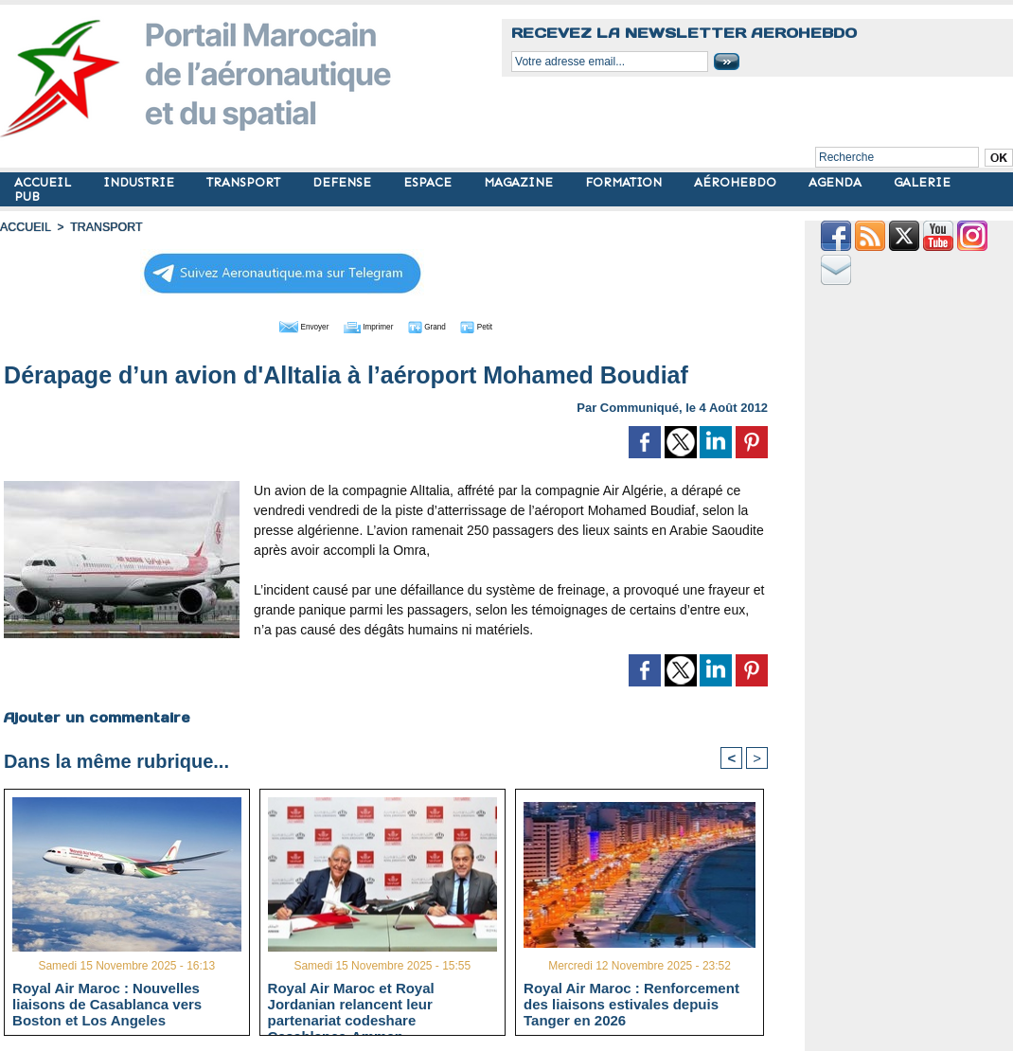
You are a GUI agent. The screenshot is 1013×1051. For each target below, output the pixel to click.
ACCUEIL (44, 182)
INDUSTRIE (140, 182)
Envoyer (277, 324)
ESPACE (429, 182)
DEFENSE (343, 182)
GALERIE (922, 182)
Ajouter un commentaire (96, 715)
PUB (27, 196)
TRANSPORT (245, 182)
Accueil (24, 227)
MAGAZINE (520, 182)
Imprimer (365, 324)
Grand (443, 324)
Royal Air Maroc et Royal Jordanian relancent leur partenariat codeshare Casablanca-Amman (351, 1003)
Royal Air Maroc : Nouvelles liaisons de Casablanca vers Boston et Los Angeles (107, 1003)
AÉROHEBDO (737, 182)
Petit (508, 324)
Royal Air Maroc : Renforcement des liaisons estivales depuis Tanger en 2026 (631, 1003)
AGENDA (837, 182)
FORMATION (625, 182)
